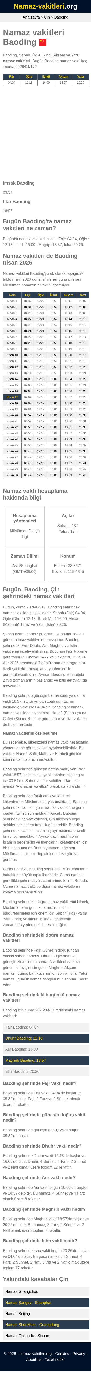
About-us (33, 1360)
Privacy (79, 1354)
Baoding (61, 17)
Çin (47, 17)
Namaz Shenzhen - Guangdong (32, 1325)
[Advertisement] (45, 131)
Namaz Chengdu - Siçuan (27, 1336)
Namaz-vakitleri (39, 6)
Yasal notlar (55, 1360)
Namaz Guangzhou (21, 1292)
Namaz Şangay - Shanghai (28, 1303)
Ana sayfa (31, 17)
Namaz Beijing (17, 1314)
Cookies (62, 1354)
